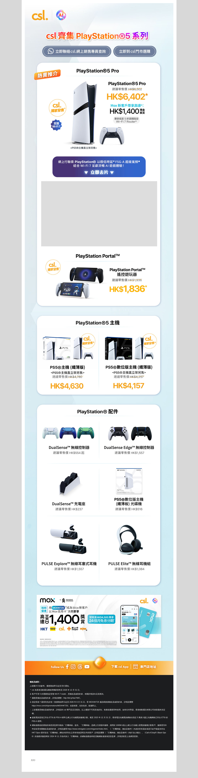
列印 (33, 760)
